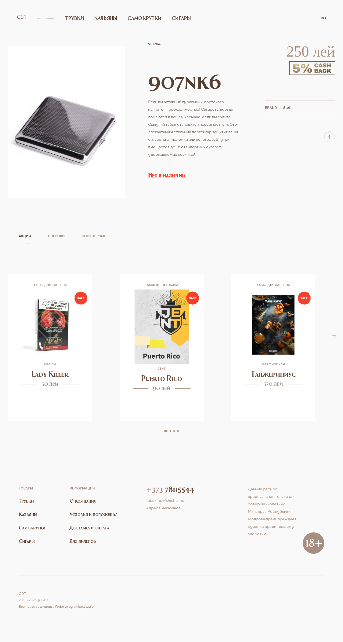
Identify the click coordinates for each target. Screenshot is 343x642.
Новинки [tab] (56, 236)
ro (323, 18)
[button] (165, 431)
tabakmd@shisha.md (165, 500)
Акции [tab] (25, 236)
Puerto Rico (161, 378)
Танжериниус (273, 373)
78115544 (170, 489)
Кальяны (100, 18)
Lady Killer (50, 373)
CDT (22, 17)
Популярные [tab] (94, 236)
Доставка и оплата (89, 527)
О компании (83, 501)
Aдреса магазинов (163, 508)
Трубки (74, 18)
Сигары (163, 18)
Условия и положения (94, 514)
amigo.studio (83, 606)
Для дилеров (83, 541)
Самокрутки (132, 18)
